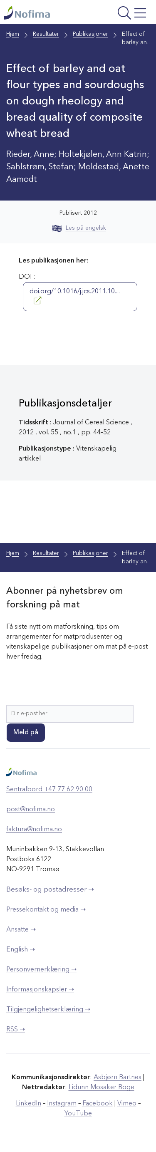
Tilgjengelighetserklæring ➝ (48, 1009)
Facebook (97, 1103)
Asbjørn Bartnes (117, 1077)
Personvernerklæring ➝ (41, 969)
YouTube (78, 1113)
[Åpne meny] (122, 14)
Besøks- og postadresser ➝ (50, 889)
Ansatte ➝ (21, 930)
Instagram (62, 1103)
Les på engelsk (79, 228)
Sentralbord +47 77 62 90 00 (49, 789)
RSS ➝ (15, 1029)
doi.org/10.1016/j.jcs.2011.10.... (75, 296)
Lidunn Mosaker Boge (101, 1087)
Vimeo (126, 1103)
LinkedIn (28, 1103)
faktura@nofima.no (34, 829)
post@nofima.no (30, 809)
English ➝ (20, 949)
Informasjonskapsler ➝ (40, 989)
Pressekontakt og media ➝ (46, 910)
